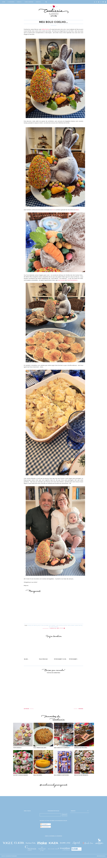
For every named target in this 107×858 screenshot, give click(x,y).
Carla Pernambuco (72, 280)
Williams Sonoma (53, 626)
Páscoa (80, 625)
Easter (61, 625)
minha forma (45, 29)
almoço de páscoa (33, 625)
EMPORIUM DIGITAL (101, 856)
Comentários (45, 826)
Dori (53, 210)
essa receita (61, 280)
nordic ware (74, 625)
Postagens (44, 824)
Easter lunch (66, 625)
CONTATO (38, 1)
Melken (77, 210)
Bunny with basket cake (51, 625)
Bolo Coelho (41, 625)
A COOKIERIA (11, 1)
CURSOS (19, 1)
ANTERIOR (26, 708)
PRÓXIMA (81, 708)
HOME (3, 1)
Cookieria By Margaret (11, 856)
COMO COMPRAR (29, 1)
